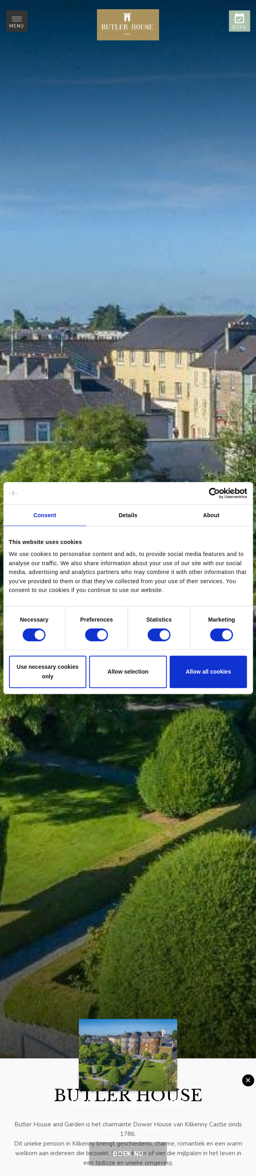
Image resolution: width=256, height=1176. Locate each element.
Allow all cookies (208, 672)
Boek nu (128, 1154)
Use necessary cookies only (48, 672)
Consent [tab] (44, 515)
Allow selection (127, 672)
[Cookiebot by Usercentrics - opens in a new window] (212, 493)
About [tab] (211, 515)
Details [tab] (128, 515)
